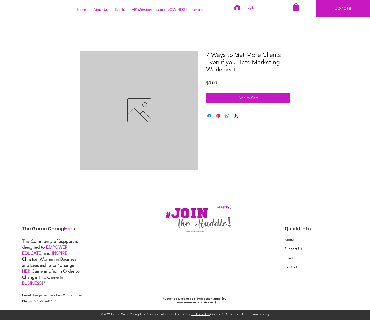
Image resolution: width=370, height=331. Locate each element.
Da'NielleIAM (200, 314)
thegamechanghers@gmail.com (57, 295)
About (289, 239)
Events (290, 258)
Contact (291, 267)
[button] (296, 7)
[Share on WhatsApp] (227, 116)
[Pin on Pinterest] (218, 116)
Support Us (293, 249)
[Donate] (343, 8)
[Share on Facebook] (209, 116)
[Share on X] (236, 116)
